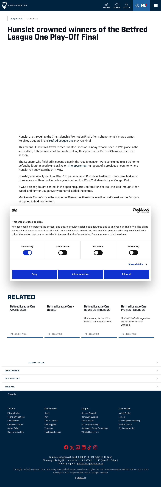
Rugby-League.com (17, 5)
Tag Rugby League (52, 432)
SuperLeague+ (87, 420)
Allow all (126, 274)
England (10, 386)
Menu (154, 7)
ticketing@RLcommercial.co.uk (68, 460)
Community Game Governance (94, 428)
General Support (88, 413)
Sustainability (13, 420)
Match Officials (51, 420)
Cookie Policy (13, 428)
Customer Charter (15, 424)
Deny (34, 274)
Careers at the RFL (15, 432)
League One (16, 18)
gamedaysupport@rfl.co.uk (90, 463)
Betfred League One (61, 140)
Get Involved (12, 378)
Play (46, 417)
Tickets (122, 417)
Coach (47, 413)
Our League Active (127, 428)
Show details (135, 264)
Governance (12, 370)
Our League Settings (90, 424)
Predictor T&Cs (125, 424)
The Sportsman (77, 165)
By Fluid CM (80, 477)
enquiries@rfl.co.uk (67, 457)
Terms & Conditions (16, 417)
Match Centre (124, 413)
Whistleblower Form (90, 432)
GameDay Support (89, 417)
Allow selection (80, 274)
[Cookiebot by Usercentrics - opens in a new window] (135, 210)
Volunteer (48, 428)
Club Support (50, 424)
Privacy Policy (13, 413)
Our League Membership (129, 420)
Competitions (36, 362)
